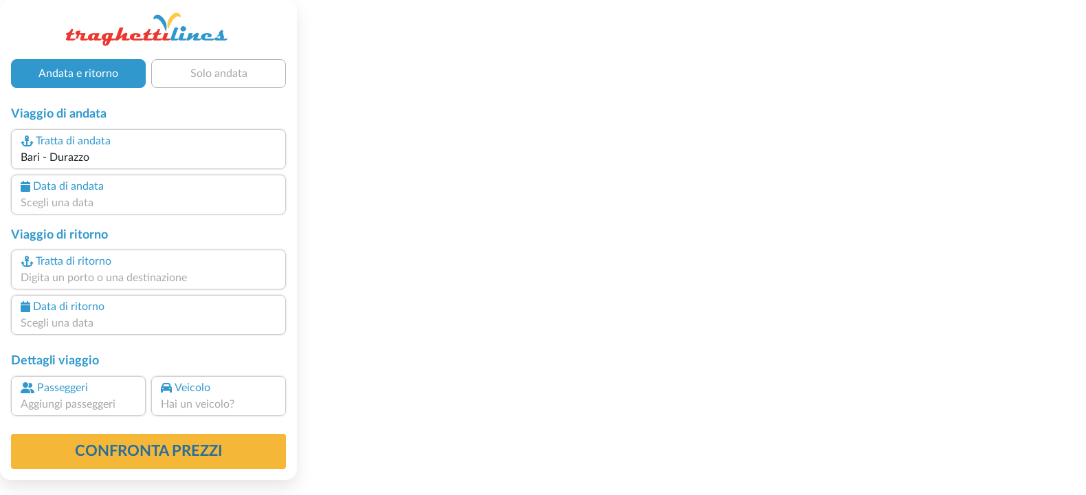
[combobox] (148, 157)
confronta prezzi (149, 451)
